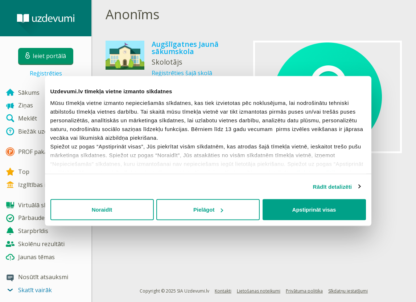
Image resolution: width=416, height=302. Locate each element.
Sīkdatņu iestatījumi (348, 291)
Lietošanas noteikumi (258, 291)
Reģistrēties (46, 73)
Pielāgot (208, 210)
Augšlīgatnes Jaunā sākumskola (185, 47)
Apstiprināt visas (314, 210)
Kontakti (223, 291)
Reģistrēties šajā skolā (182, 73)
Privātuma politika (304, 291)
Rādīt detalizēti (332, 186)
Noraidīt (102, 210)
